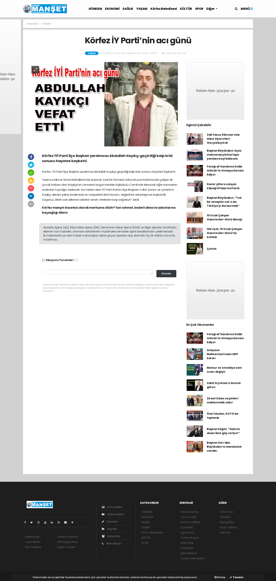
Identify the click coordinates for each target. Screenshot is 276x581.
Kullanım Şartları (67, 537)
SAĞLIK (127, 9)
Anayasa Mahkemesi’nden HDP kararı (222, 354)
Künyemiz (111, 536)
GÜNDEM (95, 9)
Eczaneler (187, 527)
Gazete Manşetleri (192, 558)
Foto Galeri (112, 507)
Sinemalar (187, 543)
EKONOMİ (112, 9)
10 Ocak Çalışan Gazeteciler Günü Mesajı (224, 217)
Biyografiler (227, 522)
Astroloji (225, 532)
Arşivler (109, 529)
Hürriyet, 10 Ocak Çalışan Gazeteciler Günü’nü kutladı (224, 233)
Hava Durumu (190, 512)
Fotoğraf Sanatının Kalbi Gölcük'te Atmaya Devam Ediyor (225, 170)
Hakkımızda (32, 537)
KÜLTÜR (186, 9)
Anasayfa (33, 23)
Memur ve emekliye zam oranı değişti (224, 370)
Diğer (210, 9)
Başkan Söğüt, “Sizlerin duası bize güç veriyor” (223, 431)
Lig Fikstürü (188, 532)
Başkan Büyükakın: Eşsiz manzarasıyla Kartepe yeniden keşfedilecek (224, 155)
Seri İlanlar (187, 548)
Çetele (212, 249)
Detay (219, 577)
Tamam (236, 577)
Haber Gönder (66, 547)
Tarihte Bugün (190, 538)
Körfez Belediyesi (163, 9)
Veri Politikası (33, 547)
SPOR (199, 9)
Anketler (225, 517)
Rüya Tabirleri (228, 527)
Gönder (166, 273)
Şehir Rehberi (189, 553)
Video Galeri (113, 514)
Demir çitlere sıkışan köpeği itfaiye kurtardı (223, 186)
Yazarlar (110, 522)
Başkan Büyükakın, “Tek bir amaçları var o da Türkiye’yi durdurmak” (224, 202)
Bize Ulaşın (111, 543)
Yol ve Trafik (188, 517)
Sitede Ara (226, 512)
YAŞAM (141, 9)
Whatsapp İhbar (67, 542)
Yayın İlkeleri (32, 542)
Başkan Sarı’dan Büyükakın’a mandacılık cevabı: (224, 447)
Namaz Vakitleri (190, 522)
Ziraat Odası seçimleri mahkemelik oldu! (222, 400)
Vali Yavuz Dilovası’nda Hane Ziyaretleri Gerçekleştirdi (223, 139)
